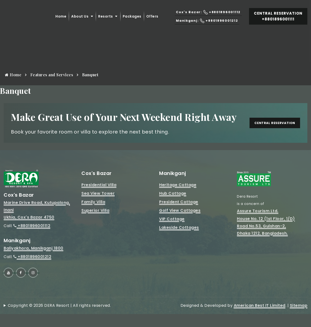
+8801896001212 (32, 269)
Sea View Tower (98, 206)
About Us (79, 20)
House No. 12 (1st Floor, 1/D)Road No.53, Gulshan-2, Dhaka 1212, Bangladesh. (266, 239)
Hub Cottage (172, 206)
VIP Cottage (172, 232)
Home (60, 20)
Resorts (105, 20)
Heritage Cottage (177, 198)
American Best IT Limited (259, 318)
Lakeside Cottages (179, 240)
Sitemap (299, 318)
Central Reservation (270, 129)
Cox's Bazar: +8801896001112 (206, 16)
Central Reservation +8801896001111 (278, 20)
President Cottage (178, 215)
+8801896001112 (31, 238)
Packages (132, 20)
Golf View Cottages (179, 223)
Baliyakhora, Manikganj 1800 (33, 261)
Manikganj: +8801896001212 (204, 25)
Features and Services (51, 74)
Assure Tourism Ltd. (257, 224)
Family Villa (93, 215)
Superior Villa (95, 223)
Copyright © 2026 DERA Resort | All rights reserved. (59, 318)
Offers (152, 20)
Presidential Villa (98, 198)
